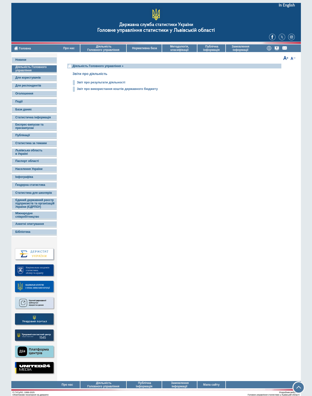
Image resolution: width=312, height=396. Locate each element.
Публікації (22, 135)
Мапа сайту (211, 384)
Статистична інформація (33, 117)
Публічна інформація (211, 48)
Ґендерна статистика (30, 185)
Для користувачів (28, 77)
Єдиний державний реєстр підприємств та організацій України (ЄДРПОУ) (35, 203)
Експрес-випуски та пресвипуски (29, 126)
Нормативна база (144, 48)
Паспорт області (27, 161)
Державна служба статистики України (156, 25)
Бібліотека (22, 232)
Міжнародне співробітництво (27, 215)
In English (287, 5)
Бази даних (23, 109)
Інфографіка (24, 177)
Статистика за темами (31, 143)
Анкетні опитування (29, 224)
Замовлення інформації (240, 48)
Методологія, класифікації (179, 48)
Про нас (68, 48)
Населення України (29, 169)
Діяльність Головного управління (103, 48)
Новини (20, 59)
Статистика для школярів (33, 193)
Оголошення (24, 93)
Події (19, 101)
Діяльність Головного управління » (98, 66)
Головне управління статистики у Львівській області (156, 30)
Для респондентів (28, 85)
